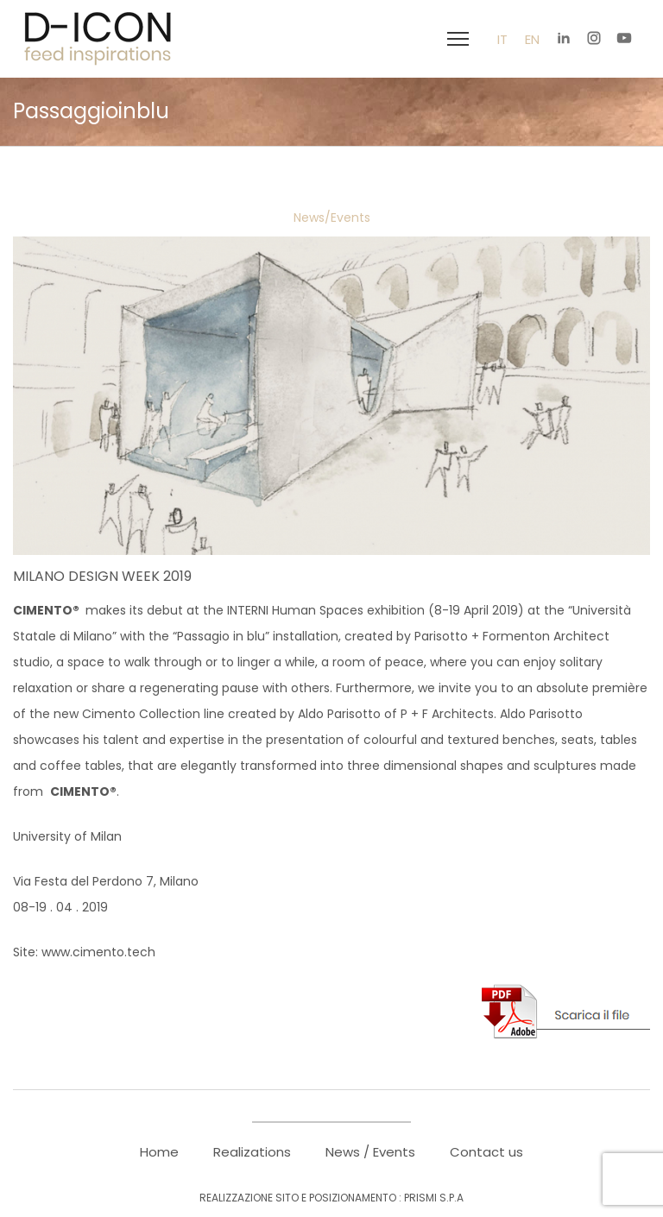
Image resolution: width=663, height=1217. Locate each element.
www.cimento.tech (98, 952)
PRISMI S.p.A (434, 1197)
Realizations (252, 1152)
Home (159, 1152)
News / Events (370, 1152)
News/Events (332, 217)
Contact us (486, 1152)
